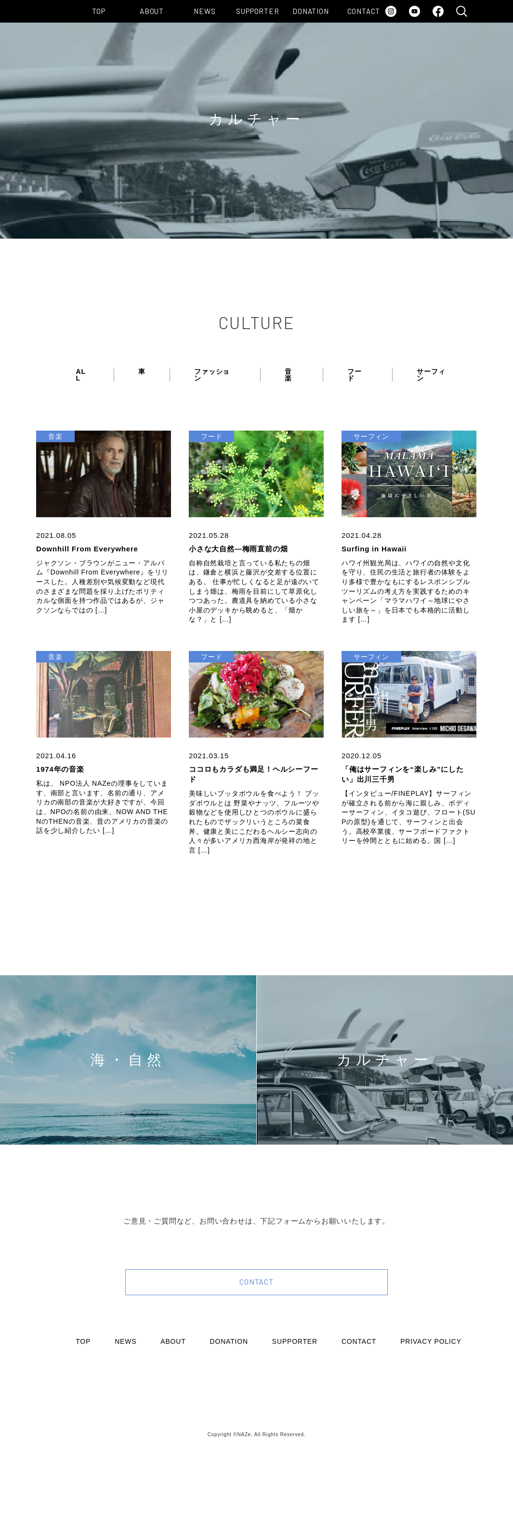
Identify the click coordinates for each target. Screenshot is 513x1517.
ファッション (212, 375)
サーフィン (431, 375)
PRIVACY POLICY (430, 1341)
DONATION (310, 11)
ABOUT (152, 11)
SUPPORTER (257, 11)
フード (354, 375)
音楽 (288, 375)
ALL (81, 375)
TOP (98, 11)
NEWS (204, 11)
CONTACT (364, 11)
